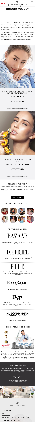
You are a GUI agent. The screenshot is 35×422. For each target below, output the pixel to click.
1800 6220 (7, 413)
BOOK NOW (17, 198)
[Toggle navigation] (32, 1)
